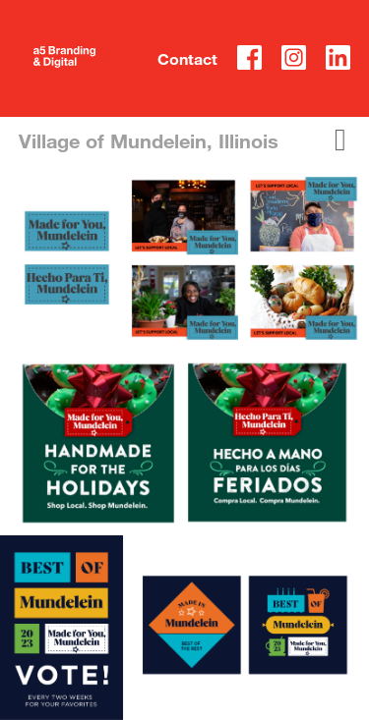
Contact (187, 59)
